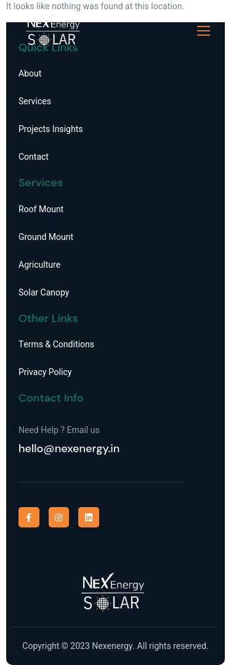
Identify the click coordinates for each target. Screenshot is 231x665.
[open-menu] (204, 31)
